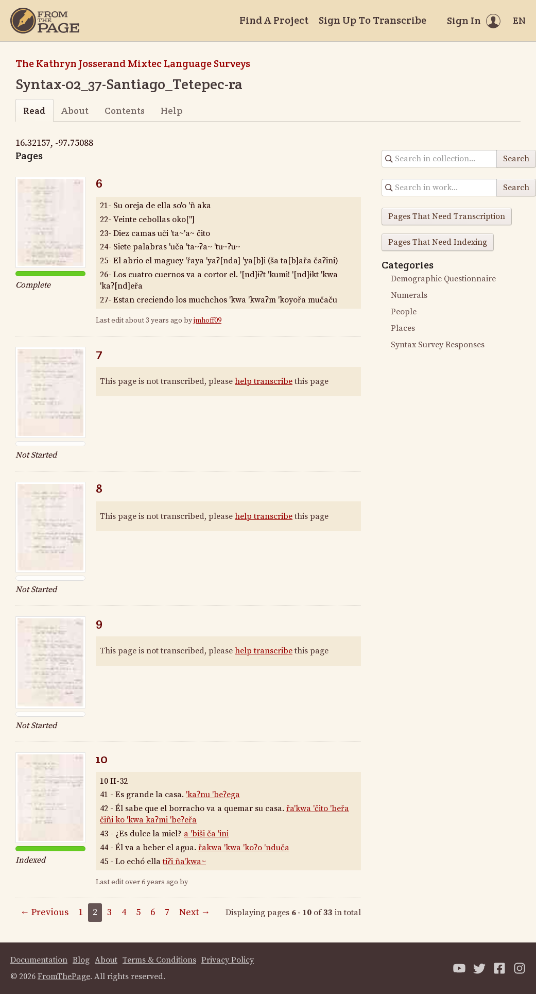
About (75, 110)
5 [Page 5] (138, 912)
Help (172, 110)
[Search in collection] (439, 158)
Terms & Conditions (159, 960)
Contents (125, 110)
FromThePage (64, 976)
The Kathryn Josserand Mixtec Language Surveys (132, 63)
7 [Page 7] (167, 912)
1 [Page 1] (80, 912)
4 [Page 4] (124, 912)
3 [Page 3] (109, 912)
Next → (194, 912)
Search (516, 159)
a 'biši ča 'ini (206, 834)
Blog (81, 960)
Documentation (38, 960)
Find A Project (273, 20)
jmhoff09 (207, 320)
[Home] (44, 20)
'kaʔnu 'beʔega (213, 794)
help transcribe (263, 381)
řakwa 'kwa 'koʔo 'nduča (243, 848)
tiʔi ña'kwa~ (184, 861)
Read (34, 110)
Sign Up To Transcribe (372, 20)
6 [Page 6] (152, 912)
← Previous (44, 912)
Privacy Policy (227, 960)
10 (102, 759)
